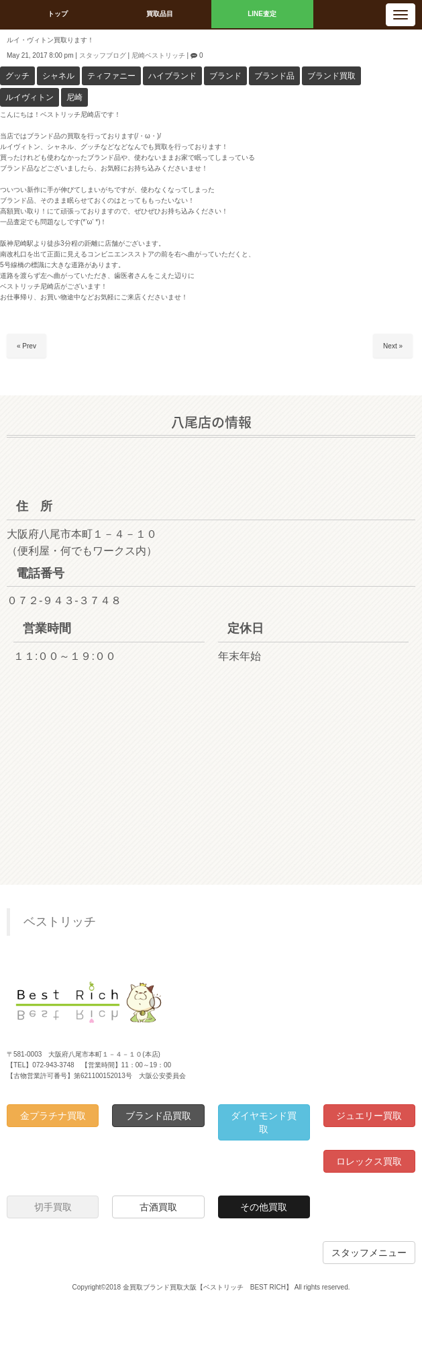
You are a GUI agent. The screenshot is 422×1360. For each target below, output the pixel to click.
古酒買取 (158, 1207)
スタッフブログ (102, 55)
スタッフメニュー (369, 1252)
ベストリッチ (59, 921)
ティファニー (111, 76)
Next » (393, 346)
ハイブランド (172, 76)
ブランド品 (274, 76)
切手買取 (53, 1207)
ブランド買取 (331, 76)
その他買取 (263, 1207)
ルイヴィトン (29, 97)
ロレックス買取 (369, 1161)
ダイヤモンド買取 (264, 1122)
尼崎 (74, 97)
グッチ (17, 76)
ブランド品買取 (158, 1115)
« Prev (26, 346)
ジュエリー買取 (369, 1115)
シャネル (58, 76)
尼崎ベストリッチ (158, 55)
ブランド (225, 76)
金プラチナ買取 (53, 1115)
